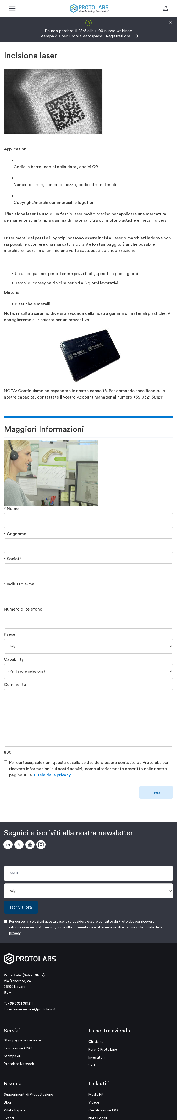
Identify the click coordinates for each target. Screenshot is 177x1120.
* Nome (11, 509)
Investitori (96, 1057)
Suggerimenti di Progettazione (28, 1094)
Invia (156, 792)
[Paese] (88, 646)
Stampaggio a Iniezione (22, 1040)
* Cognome (15, 534)
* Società (13, 559)
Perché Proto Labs (103, 1049)
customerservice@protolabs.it (31, 1009)
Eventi (9, 1118)
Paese (9, 634)
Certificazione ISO (103, 1110)
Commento (15, 684)
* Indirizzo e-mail (20, 584)
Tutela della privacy (51, 775)
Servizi (12, 1030)
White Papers (14, 1110)
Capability (14, 659)
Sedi (92, 1065)
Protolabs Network (19, 1064)
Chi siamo (96, 1041)
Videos (93, 1102)
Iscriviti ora (21, 907)
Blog (7, 1102)
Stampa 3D (12, 1056)
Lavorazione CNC (18, 1048)
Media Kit (96, 1094)
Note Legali (97, 1118)
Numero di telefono (23, 609)
